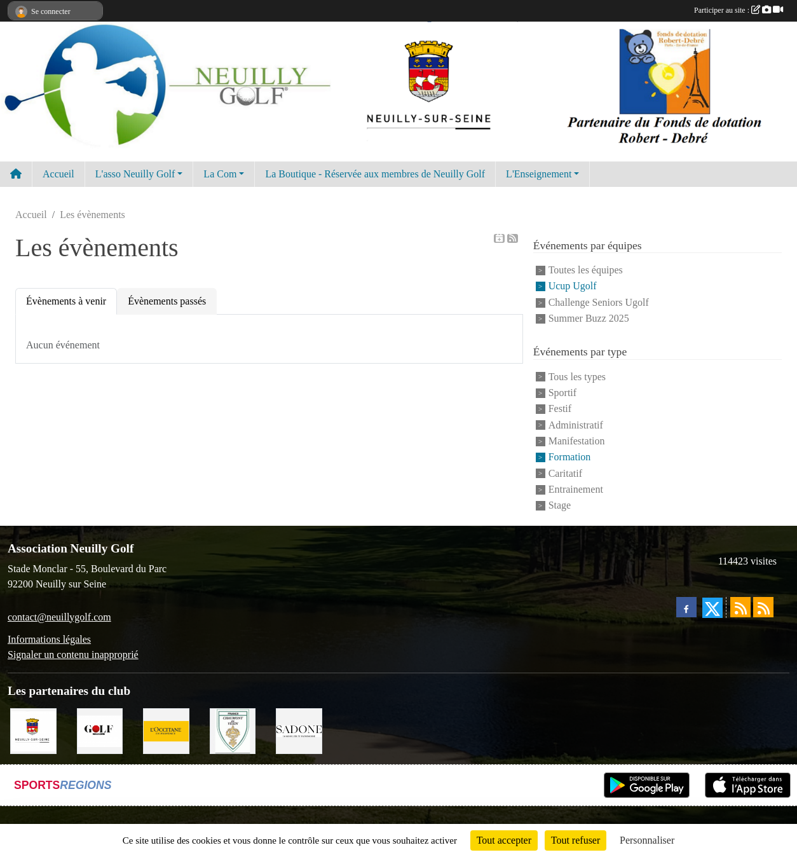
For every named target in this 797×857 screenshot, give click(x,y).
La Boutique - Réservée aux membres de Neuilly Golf (375, 173)
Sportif (562, 392)
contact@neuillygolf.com (59, 617)
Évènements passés (167, 301)
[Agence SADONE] (299, 729)
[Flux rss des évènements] (763, 607)
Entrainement (575, 489)
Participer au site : (738, 10)
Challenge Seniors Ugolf (598, 302)
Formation (569, 457)
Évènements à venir (66, 301)
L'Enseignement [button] (538, 173)
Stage (559, 505)
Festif (559, 409)
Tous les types (577, 376)
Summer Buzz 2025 (588, 318)
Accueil (58, 173)
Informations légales (49, 639)
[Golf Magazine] (100, 729)
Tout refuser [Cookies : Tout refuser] (576, 840)
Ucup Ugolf (572, 286)
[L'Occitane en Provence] (166, 729)
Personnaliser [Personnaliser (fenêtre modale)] (647, 840)
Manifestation (576, 440)
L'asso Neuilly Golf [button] (135, 173)
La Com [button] (219, 173)
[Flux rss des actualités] (740, 607)
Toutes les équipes (585, 269)
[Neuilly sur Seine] (33, 729)
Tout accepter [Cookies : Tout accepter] (504, 840)
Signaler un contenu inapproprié (73, 654)
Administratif (575, 425)
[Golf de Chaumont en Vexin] (233, 729)
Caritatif (565, 473)
